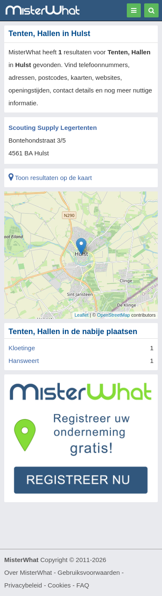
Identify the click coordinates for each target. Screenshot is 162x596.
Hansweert (23, 360)
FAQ (82, 585)
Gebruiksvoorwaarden (89, 572)
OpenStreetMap (113, 315)
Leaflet (82, 315)
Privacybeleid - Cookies (37, 585)
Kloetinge (21, 347)
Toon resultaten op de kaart (50, 177)
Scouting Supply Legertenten (52, 127)
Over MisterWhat (28, 572)
